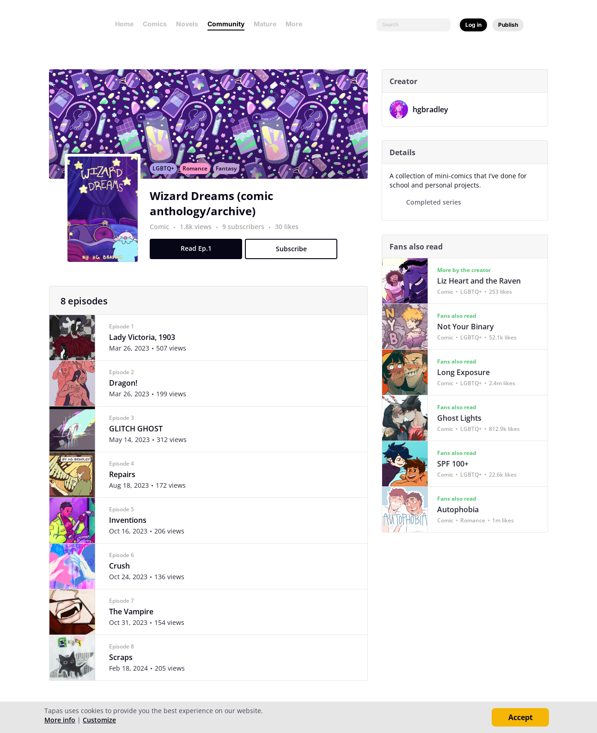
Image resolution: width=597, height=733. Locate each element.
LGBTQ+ (167, 173)
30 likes (290, 231)
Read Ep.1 (199, 253)
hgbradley (430, 109)
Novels (187, 24)
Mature (265, 24)
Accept (520, 717)
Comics (155, 24)
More (297, 24)
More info (59, 719)
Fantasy (229, 173)
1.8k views (200, 231)
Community (225, 24)
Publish (508, 24)
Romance (198, 173)
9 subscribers (248, 231)
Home (124, 24)
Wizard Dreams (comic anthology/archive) (215, 208)
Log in (473, 24)
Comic (163, 231)
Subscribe (295, 253)
